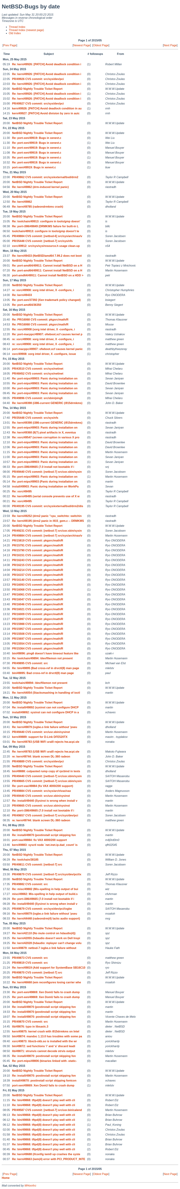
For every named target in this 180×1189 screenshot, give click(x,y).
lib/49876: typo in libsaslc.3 (30, 1026)
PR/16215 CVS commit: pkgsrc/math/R (37, 565)
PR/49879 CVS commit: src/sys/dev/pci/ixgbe (42, 908)
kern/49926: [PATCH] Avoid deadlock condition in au (47, 108)
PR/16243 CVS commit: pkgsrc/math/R (37, 560)
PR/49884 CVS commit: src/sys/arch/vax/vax (41, 790)
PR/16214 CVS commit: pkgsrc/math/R (37, 569)
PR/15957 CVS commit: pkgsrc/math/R (37, 628)
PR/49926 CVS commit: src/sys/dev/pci (38, 79)
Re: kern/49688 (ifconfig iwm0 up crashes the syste (46, 1154)
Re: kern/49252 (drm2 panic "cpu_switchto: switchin (47, 515)
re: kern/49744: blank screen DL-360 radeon (41, 756)
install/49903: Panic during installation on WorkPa (45, 486)
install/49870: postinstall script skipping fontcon (44, 1080)
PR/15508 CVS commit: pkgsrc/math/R (37, 633)
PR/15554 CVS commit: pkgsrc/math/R (37, 643)
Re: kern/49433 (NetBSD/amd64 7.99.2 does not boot (47, 255)
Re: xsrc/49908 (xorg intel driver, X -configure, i (43, 329)
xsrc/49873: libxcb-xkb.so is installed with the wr (44, 1041)
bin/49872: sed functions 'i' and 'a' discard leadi (43, 1046)
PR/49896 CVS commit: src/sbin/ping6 (37, 398)
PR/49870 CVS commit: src (30, 1021)
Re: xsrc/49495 (22, 491)
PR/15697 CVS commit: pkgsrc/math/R (37, 638)
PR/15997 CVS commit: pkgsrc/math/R (37, 619)
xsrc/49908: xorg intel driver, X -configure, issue (44, 353)
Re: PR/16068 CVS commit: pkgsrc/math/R (40, 319)
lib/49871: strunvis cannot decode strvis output (43, 1051)
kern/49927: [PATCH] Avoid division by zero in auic (45, 113)
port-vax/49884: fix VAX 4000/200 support (39, 839)
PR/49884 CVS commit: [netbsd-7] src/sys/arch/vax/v (47, 535)
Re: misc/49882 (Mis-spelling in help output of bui (45, 889)
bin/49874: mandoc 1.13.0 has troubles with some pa (47, 1036)
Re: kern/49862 (22, 201)
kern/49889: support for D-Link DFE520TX (40, 736)
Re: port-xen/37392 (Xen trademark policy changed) (46, 299)
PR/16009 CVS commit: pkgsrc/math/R (37, 614)
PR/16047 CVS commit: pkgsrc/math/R (37, 599)
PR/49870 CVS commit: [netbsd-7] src (37, 972)
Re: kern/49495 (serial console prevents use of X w (45, 496)
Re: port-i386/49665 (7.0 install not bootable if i (43, 466)
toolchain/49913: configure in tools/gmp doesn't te (45, 231)
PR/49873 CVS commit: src (30, 957)
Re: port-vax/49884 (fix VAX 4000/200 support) (42, 785)
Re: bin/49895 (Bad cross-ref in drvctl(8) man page (45, 668)
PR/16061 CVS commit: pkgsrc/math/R (37, 594)
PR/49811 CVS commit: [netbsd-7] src (37, 864)
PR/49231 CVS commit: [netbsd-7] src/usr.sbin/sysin (47, 530)
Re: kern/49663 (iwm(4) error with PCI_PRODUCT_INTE (48, 1159)
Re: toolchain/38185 (25, 859)
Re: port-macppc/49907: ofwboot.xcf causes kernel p (47, 334)
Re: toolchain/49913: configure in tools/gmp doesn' (46, 221)
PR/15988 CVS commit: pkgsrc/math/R (37, 623)
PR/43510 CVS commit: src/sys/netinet (37, 368)
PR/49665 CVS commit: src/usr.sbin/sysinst (41, 805)
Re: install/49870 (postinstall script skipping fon (44, 835)
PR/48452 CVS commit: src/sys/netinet (37, 373)
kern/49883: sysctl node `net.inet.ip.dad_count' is (45, 844)
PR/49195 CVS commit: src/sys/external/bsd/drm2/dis (47, 506)
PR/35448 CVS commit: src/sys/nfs (35, 417)
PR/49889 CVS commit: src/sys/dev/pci (38, 761)
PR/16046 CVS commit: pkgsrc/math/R (37, 604)
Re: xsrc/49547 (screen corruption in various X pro (45, 437)
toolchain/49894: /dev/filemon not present (39, 682)
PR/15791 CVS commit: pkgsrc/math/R (37, 545)
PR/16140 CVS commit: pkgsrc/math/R (37, 579)
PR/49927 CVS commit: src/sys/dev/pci (38, 103)
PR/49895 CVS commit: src (30, 663)
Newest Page (81, 45)
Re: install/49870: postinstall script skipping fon (44, 1016)
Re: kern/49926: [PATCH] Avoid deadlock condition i (46, 64)
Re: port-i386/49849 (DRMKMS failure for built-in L (45, 226)
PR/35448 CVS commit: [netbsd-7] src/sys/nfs (42, 241)
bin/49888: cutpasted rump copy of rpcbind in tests (46, 771)
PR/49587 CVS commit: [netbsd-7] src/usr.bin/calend (47, 1110)
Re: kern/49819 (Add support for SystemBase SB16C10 (48, 967)
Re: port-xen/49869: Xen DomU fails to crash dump (46, 992)
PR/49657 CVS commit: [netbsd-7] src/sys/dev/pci (45, 815)
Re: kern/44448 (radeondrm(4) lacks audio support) (46, 918)
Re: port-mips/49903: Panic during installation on (45, 378)
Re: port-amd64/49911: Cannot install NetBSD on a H (47, 265)
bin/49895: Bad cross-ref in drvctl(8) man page (43, 673)
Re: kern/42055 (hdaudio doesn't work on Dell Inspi (46, 938)
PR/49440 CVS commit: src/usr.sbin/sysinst (41, 731)
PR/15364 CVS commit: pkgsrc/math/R (37, 648)
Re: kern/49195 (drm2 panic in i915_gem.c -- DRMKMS (48, 520)
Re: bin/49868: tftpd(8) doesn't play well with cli (43, 1100)
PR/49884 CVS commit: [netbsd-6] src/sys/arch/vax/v (47, 236)
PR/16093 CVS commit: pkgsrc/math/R (37, 584)
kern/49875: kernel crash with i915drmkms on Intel (45, 1031)
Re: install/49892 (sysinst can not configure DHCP (45, 707)
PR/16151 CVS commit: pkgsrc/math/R (37, 555)
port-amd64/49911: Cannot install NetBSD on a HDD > (47, 275)
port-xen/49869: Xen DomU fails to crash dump (43, 1085)
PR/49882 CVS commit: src (30, 884)
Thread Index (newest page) (26, 30)
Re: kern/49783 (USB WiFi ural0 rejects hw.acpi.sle (45, 741)
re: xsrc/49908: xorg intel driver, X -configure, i (43, 290)
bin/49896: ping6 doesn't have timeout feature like (45, 653)
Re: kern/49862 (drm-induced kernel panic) (40, 187)
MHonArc (30, 1185)
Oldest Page (100, 45)
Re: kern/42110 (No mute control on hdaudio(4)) (43, 933)
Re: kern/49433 (22, 295)
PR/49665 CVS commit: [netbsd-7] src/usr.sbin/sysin (47, 781)
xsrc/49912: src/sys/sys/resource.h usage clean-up (46, 245)
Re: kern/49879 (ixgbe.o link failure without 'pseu (44, 727)
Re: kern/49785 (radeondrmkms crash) (37, 206)
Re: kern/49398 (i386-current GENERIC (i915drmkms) (47, 403)
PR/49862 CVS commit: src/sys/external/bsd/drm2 (45, 177)
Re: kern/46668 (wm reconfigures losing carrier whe (46, 982)
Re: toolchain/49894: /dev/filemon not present (42, 658)
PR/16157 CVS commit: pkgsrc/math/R (37, 574)
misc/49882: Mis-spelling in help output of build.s (45, 893)
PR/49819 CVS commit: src (30, 962)
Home (5, 1177)
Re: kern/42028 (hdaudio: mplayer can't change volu (46, 943)
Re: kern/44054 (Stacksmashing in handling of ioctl (46, 692)
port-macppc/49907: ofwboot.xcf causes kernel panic (47, 349)
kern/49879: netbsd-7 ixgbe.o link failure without (44, 948)
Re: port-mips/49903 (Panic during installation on (45, 481)
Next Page (170, 45)
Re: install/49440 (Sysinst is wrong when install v (44, 800)
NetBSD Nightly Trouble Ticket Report (37, 88)
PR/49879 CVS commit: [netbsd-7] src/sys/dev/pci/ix (46, 874)
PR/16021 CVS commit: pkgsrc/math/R (37, 609)
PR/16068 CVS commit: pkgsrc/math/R (37, 589)
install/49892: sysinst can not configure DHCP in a (45, 712)
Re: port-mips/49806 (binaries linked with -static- (44, 1060)
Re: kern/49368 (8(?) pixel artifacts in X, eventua (44, 432)
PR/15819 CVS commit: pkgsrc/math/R (37, 540)
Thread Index (17, 26)
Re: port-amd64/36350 (26, 304)
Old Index (15, 33)
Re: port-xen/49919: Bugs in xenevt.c (36, 137)
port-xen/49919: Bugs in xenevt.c (34, 167)
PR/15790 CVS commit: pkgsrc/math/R (37, 550)
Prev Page (9, 45)
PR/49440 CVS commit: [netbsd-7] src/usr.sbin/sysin (47, 471)
